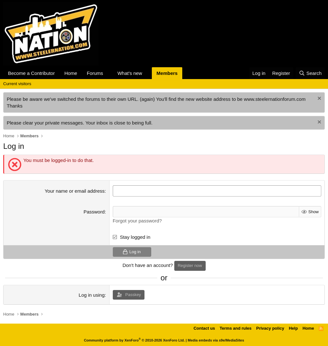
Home (70, 73)
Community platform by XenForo (134, 340)
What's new (130, 73)
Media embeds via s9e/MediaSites (216, 340)
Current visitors (17, 83)
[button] (108, 73)
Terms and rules (235, 328)
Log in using (92, 295)
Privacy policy (270, 328)
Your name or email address (74, 191)
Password (94, 211)
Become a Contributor (31, 73)
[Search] (310, 73)
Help (293, 328)
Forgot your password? (137, 220)
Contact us (204, 328)
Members (167, 73)
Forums (95, 73)
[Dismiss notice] (318, 99)
